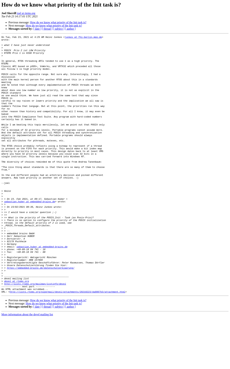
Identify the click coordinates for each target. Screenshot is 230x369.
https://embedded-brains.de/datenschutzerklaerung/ (40, 314)
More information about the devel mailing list (27, 365)
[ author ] (70, 28)
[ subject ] (58, 28)
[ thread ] (47, 28)
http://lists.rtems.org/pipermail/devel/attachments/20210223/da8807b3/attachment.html (67, 343)
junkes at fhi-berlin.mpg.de (83, 37)
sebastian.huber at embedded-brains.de (29, 235)
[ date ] (37, 28)
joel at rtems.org (26, 13)
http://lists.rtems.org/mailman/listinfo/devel (35, 333)
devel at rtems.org (16, 330)
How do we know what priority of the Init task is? (58, 22)
